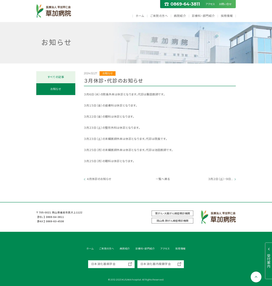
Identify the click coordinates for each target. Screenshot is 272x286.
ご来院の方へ (159, 16)
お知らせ (55, 89)
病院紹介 (180, 16)
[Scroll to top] (256, 277)
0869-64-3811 (55, 217)
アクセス (210, 4)
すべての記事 (56, 77)
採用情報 (227, 16)
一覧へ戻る (160, 179)
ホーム (140, 16)
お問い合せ (225, 4)
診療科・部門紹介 (203, 16)
